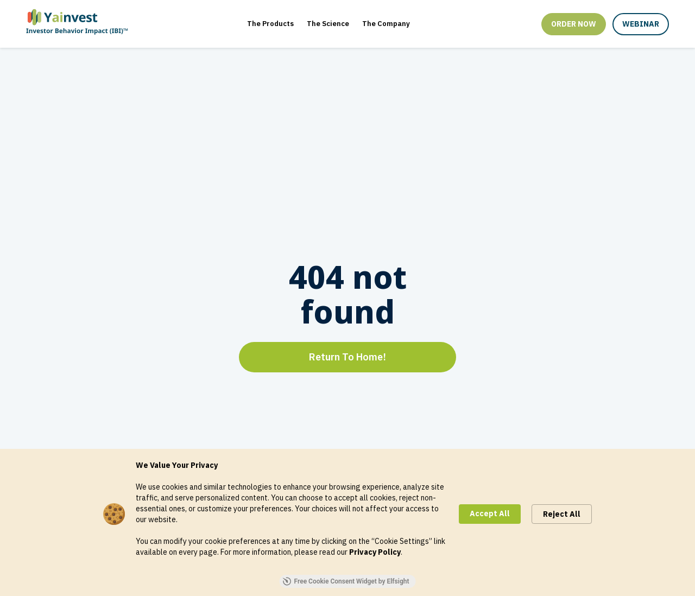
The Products (270, 23)
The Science (328, 23)
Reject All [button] (561, 514)
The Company (386, 23)
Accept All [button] (490, 513)
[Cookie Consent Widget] (347, 522)
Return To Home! (347, 357)
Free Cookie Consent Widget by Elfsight (346, 581)
